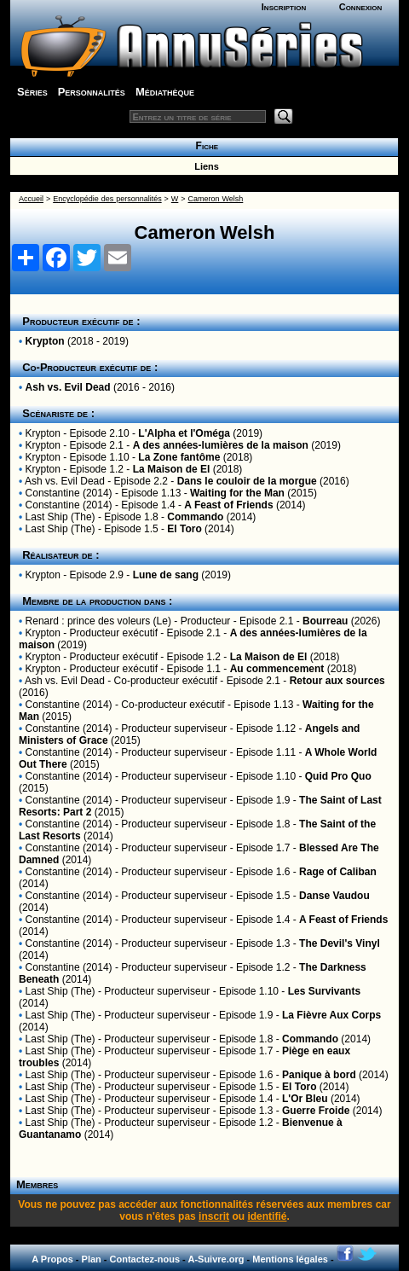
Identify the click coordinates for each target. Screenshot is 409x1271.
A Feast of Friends (228, 505)
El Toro (184, 529)
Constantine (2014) (69, 493)
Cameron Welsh (216, 198)
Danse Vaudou (334, 896)
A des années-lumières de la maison (220, 445)
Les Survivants (324, 991)
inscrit (214, 1216)
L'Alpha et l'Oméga (184, 433)
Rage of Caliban (338, 872)
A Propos (52, 1259)
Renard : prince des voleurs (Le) (98, 621)
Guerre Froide (315, 1111)
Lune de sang (166, 575)
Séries (32, 91)
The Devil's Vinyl (339, 943)
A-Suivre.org (215, 1259)
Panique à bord (319, 1075)
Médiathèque (164, 91)
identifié (266, 1216)
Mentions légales (290, 1259)
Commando (195, 517)
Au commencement (277, 669)
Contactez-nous (145, 1259)
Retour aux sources (337, 681)
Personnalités (91, 91)
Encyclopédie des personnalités (107, 198)
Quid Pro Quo (338, 776)
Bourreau (325, 621)
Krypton (45, 341)
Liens (204, 166)
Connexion (361, 7)
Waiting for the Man (237, 493)
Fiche (204, 146)
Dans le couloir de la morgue (247, 481)
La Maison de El (171, 469)
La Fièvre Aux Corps (331, 1015)
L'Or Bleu (305, 1099)
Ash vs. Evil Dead (68, 387)
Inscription (284, 7)
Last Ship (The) (60, 517)
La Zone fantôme (179, 457)
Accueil (31, 198)
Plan (91, 1259)
